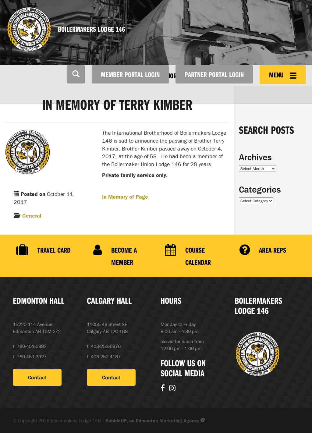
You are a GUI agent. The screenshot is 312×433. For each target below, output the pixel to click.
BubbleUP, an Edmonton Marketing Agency (155, 420)
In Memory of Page (125, 196)
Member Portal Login (130, 74)
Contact (37, 377)
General (31, 215)
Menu (282, 74)
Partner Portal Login (214, 74)
